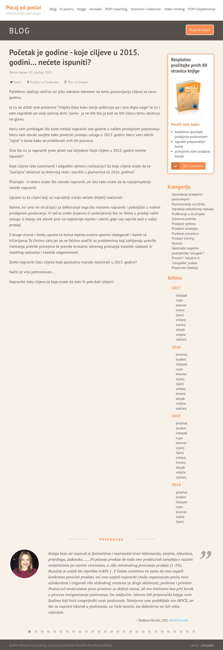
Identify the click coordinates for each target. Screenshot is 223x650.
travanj (181, 325)
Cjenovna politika (184, 219)
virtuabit (207, 645)
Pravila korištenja (100, 645)
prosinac (182, 354)
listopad (181, 295)
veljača (181, 335)
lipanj (180, 315)
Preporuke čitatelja (185, 268)
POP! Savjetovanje (201, 9)
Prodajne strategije (185, 228)
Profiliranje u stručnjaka (188, 214)
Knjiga (81, 9)
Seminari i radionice (146, 9)
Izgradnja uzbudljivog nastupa (193, 209)
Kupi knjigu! (200, 29)
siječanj (181, 339)
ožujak (180, 330)
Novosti (177, 243)
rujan (179, 300)
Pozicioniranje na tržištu (188, 204)
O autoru (67, 9)
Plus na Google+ (76, 82)
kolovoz (181, 305)
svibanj (181, 320)
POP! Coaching (116, 9)
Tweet (15, 82)
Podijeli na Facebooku (42, 82)
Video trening (174, 9)
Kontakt (95, 9)
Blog (53, 9)
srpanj (180, 310)
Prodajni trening (183, 238)
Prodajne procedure (185, 233)
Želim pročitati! (187, 165)
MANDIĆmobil (178, 620)
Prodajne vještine (184, 224)
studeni (181, 359)
